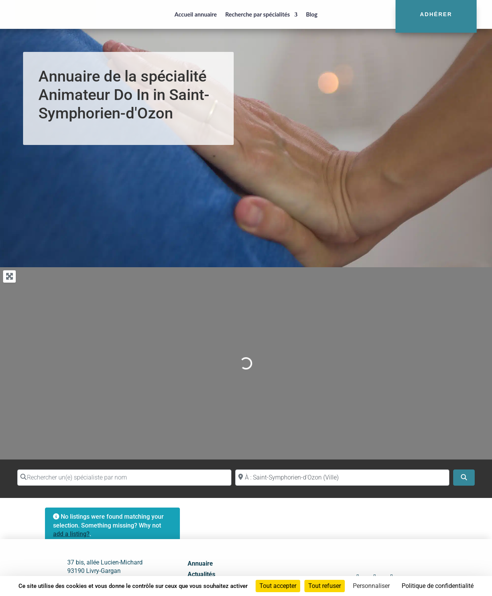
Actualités (201, 574)
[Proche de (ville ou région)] (342, 477)
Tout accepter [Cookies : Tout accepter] (277, 585)
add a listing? (71, 534)
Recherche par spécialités (257, 14)
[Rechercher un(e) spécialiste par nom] (124, 477)
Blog (311, 14)
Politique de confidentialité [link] (438, 585)
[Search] (464, 477)
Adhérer (436, 14)
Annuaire (200, 563)
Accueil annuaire (196, 14)
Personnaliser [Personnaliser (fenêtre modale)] (371, 585)
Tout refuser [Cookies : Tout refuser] (324, 585)
